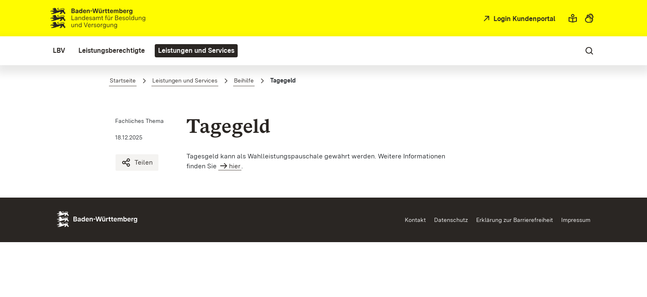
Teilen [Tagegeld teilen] (137, 162)
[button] (572, 18)
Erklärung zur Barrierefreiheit (514, 220)
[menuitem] (59, 50)
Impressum (575, 220)
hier (235, 166)
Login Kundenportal (523, 19)
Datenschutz (451, 220)
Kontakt (415, 220)
